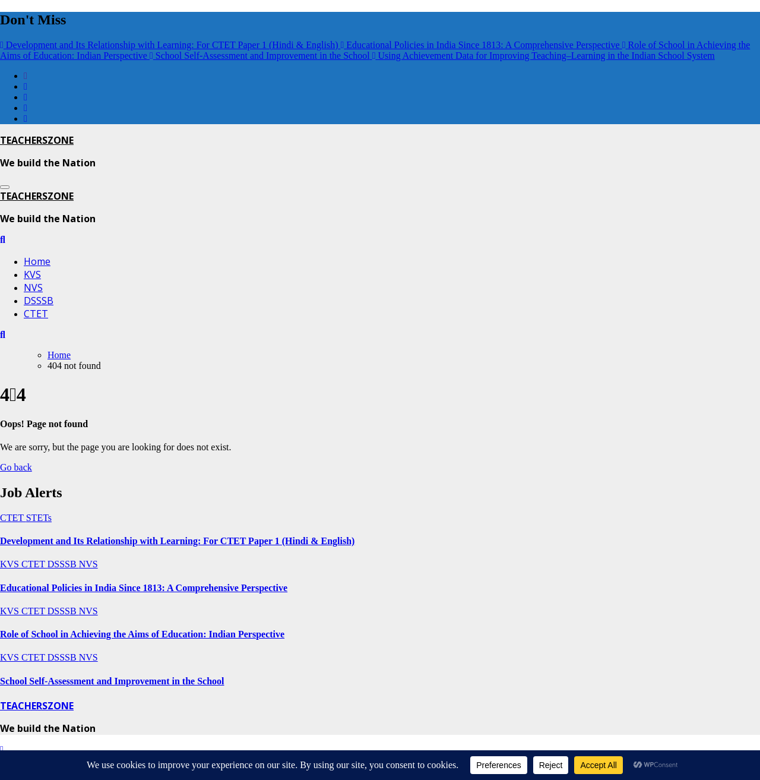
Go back (16, 467)
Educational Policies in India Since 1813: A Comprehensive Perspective (143, 588)
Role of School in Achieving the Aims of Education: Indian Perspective (142, 634)
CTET (36, 313)
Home (37, 261)
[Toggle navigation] (5, 187)
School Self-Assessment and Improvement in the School (112, 681)
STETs (39, 518)
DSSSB (38, 300)
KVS (32, 274)
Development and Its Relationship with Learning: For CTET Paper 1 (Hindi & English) (177, 541)
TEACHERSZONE (37, 140)
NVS (33, 287)
